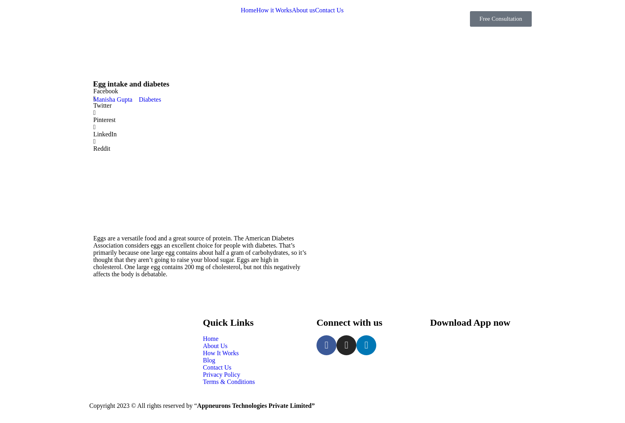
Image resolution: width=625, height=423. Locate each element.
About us (303, 10)
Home (248, 10)
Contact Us (329, 10)
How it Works (274, 10)
